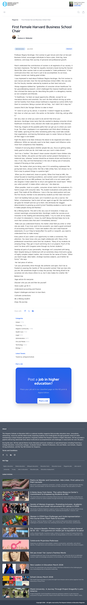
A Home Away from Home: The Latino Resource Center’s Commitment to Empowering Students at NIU (54, 493)
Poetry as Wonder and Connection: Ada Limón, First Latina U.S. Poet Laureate (57, 481)
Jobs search (77, 466)
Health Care (21, 332)
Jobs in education (23, 469)
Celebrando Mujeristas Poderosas (44, 541)
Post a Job (43, 401)
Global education (20, 466)
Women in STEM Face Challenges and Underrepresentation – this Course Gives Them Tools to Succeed (56, 517)
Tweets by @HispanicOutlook (25, 357)
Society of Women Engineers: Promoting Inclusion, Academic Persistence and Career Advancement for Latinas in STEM (56, 505)
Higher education (8, 466)
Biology (19, 348)
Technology (21, 345)
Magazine (15, 20)
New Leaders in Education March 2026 (46, 565)
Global (20, 322)
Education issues (56, 466)
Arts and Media (22, 341)
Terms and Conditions (9, 450)
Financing (21, 325)
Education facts (45, 466)
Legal (19, 335)
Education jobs (34, 469)
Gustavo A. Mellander (25, 38)
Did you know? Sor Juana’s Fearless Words (48, 553)
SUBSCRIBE (77, 5)
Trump (13, 469)
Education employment (47, 469)
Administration (20, 49)
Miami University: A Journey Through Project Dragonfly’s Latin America (56, 590)
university (6, 469)
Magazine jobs (68, 466)
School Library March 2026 (41, 577)
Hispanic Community (24, 328)
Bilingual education (32, 466)
